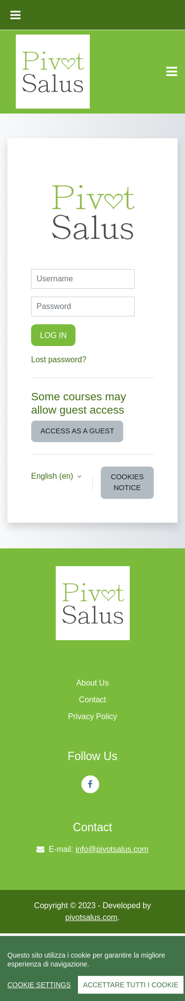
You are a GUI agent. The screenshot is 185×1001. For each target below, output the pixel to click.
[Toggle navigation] (172, 71)
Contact (92, 699)
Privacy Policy (92, 716)
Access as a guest (77, 431)
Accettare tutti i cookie (130, 990)
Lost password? (58, 359)
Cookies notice (127, 482)
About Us (92, 683)
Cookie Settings (39, 990)
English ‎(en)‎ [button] (53, 476)
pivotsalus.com (91, 917)
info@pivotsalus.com (111, 849)
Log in (53, 335)
